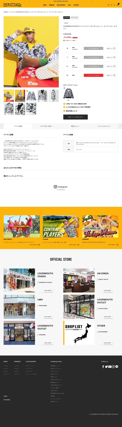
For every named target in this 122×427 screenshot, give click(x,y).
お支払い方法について (56, 379)
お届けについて (54, 374)
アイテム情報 (18, 126)
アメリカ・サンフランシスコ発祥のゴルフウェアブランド (22, 230)
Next (56, 52)
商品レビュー (75, 126)
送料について (54, 376)
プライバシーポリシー (56, 398)
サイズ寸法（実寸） (46, 126)
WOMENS (51, 5)
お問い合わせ (54, 390)
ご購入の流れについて (56, 385)
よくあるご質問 (54, 387)
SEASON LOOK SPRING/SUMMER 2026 (100, 230)
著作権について (54, 401)
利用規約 (53, 396)
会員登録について (55, 365)
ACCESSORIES (61, 5)
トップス (6, 365)
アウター (6, 368)
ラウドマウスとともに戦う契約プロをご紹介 (61, 230)
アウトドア (6, 374)
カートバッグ (29, 368)
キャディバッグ (29, 365)
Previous (5, 52)
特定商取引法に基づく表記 (57, 393)
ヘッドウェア (29, 371)
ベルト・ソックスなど (31, 374)
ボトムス (6, 371)
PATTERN (7, 399)
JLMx (5, 396)
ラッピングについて (104, 126)
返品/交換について (71, 110)
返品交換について (55, 382)
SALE (69, 5)
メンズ (11, 12)
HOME (6, 12)
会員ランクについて (56, 368)
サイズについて (54, 371)
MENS (45, 5)
